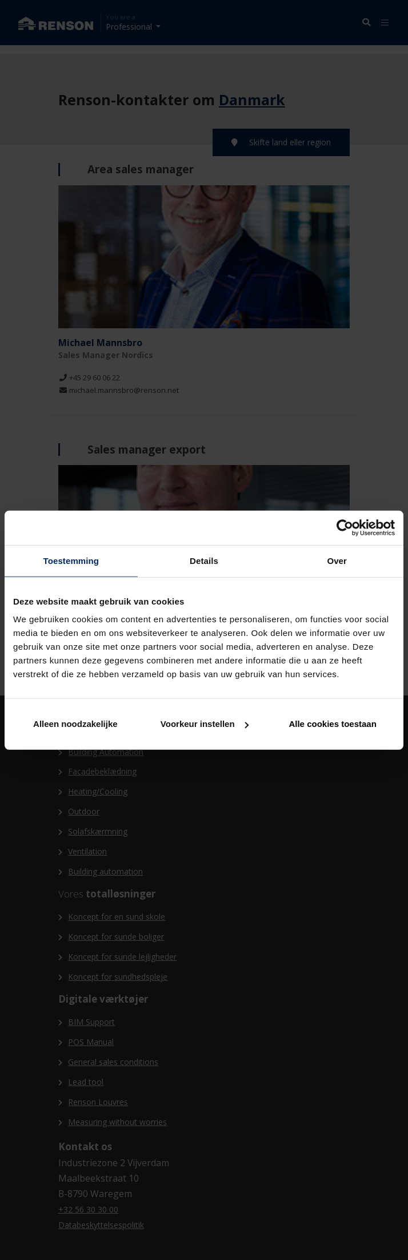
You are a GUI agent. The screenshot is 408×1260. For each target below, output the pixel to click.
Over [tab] (337, 560)
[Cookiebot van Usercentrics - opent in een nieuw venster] (345, 527)
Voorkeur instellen (205, 724)
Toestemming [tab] (71, 560)
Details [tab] (204, 560)
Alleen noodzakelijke (75, 724)
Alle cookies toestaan (332, 724)
